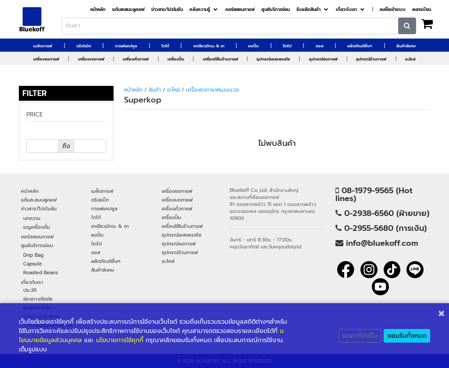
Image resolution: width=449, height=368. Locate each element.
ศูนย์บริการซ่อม (275, 10)
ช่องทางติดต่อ (38, 298)
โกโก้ (165, 46)
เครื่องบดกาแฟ (91, 59)
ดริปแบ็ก (83, 46)
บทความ (31, 218)
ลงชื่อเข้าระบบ (393, 10)
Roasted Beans (40, 272)
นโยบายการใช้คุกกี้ (119, 340)
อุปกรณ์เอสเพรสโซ (273, 59)
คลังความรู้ (199, 10)
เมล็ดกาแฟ (42, 46)
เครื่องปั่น (175, 59)
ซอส (320, 46)
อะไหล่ (410, 59)
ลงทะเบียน (421, 10)
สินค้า (155, 90)
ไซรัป (287, 46)
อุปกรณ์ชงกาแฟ (323, 59)
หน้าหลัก (98, 10)
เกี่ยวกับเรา (346, 10)
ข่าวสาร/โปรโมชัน (167, 10)
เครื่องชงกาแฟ (46, 59)
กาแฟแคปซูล (126, 46)
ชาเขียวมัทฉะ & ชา (208, 46)
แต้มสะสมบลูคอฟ (128, 10)
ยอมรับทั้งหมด (407, 335)
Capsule (32, 263)
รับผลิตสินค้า (308, 10)
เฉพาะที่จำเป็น (360, 335)
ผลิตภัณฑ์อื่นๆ (359, 46)
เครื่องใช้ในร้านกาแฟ (220, 59)
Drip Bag (33, 254)
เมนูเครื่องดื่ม (36, 226)
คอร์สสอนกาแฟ (240, 10)
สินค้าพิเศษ (406, 46)
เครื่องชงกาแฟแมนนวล (212, 90)
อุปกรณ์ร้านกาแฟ (371, 59)
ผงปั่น (253, 46)
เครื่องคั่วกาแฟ (136, 59)
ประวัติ (29, 290)
